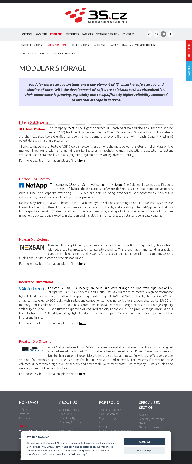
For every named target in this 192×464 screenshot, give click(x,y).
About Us (41, 34)
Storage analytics (64, 53)
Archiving (99, 45)
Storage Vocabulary (150, 427)
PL (170, 34)
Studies (143, 423)
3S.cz (71, 128)
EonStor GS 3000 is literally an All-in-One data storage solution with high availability (110, 288)
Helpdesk (24, 426)
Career (63, 426)
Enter (189, 50)
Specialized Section (107, 34)
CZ (149, 34)
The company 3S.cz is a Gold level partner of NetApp (86, 184)
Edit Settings (144, 450)
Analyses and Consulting (35, 53)
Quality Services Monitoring (138, 45)
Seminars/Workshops (151, 419)
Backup (114, 45)
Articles (143, 414)
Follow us (189, 71)
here (82, 263)
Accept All (144, 441)
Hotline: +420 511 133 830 (34, 430)
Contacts (128, 34)
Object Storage (81, 45)
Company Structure (70, 422)
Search (140, 34)
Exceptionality (67, 418)
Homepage (26, 34)
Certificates (66, 430)
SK (156, 34)
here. (82, 323)
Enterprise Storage (32, 45)
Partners (87, 34)
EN (163, 34)
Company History (69, 409)
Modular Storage (57, 45)
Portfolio (56, 34)
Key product (66, 413)
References (72, 34)
